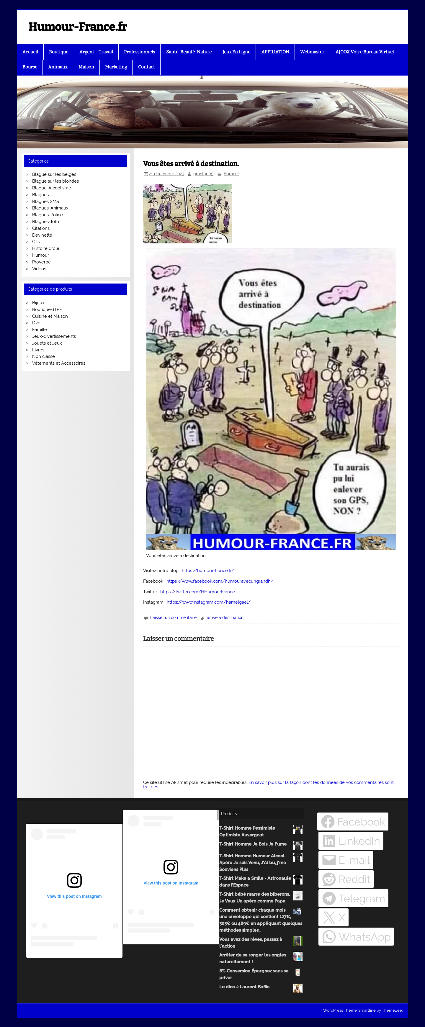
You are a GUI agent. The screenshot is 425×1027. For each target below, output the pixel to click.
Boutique (58, 52)
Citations (41, 228)
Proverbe (41, 262)
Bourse (29, 67)
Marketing (116, 67)
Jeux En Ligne (236, 52)
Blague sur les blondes (55, 181)
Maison (86, 67)
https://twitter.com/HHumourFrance (197, 591)
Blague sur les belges (54, 174)
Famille (39, 329)
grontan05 (203, 173)
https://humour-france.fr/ (208, 570)
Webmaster (312, 52)
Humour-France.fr (77, 27)
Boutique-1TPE (47, 309)
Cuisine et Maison (50, 316)
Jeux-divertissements (54, 336)
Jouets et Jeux (47, 343)
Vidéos (39, 268)
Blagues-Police (47, 214)
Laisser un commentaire (173, 617)
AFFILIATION (275, 52)
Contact (146, 67)
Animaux (57, 67)
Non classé (43, 356)
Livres (38, 350)
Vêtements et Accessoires (58, 363)
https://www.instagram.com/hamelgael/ (209, 602)
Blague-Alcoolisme (51, 188)
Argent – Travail (96, 52)
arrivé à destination (225, 617)
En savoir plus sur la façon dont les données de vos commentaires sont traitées (268, 785)
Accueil (30, 52)
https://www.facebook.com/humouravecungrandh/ (219, 581)
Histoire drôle (45, 248)
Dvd (36, 322)
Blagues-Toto (45, 221)
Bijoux (38, 302)
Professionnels (139, 52)
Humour (231, 173)
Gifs (36, 241)
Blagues (40, 194)
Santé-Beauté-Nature (189, 52)
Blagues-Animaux (50, 208)
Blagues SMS (45, 201)
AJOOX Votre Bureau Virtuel (365, 52)
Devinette (42, 235)
